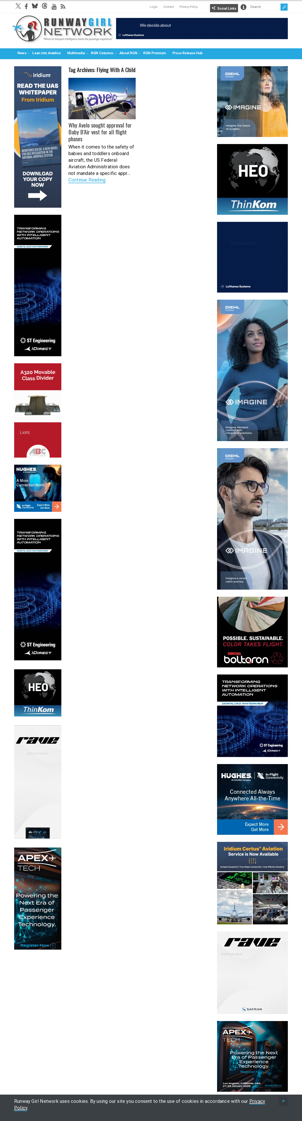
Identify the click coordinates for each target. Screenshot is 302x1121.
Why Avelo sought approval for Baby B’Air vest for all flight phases (99, 132)
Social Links (226, 8)
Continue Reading (86, 179)
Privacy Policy (189, 6)
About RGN (128, 53)
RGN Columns (102, 53)
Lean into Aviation (46, 53)
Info (243, 7)
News (21, 53)
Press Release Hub (187, 53)
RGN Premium (154, 53)
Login (154, 6)
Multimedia (76, 53)
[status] (283, 1101)
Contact (168, 6)
